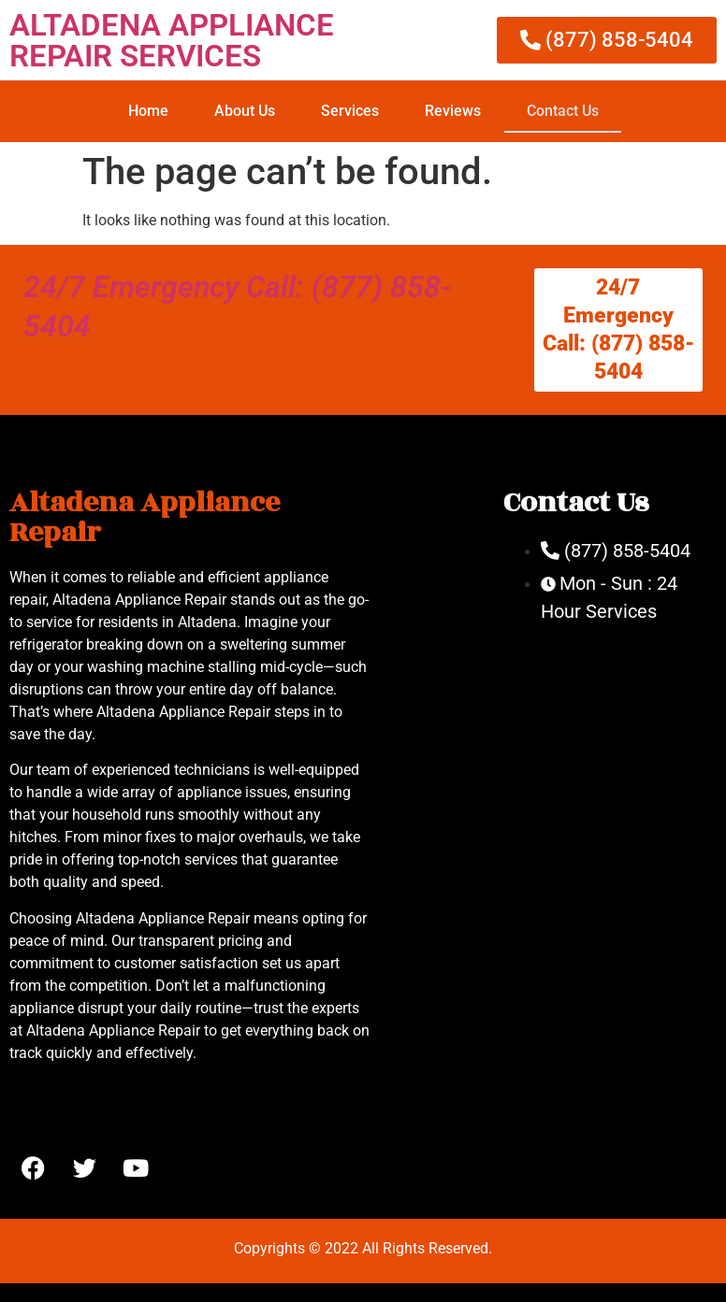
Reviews (453, 111)
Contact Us (563, 111)
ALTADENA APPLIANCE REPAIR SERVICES (171, 40)
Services (350, 111)
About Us (244, 111)
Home (148, 111)
